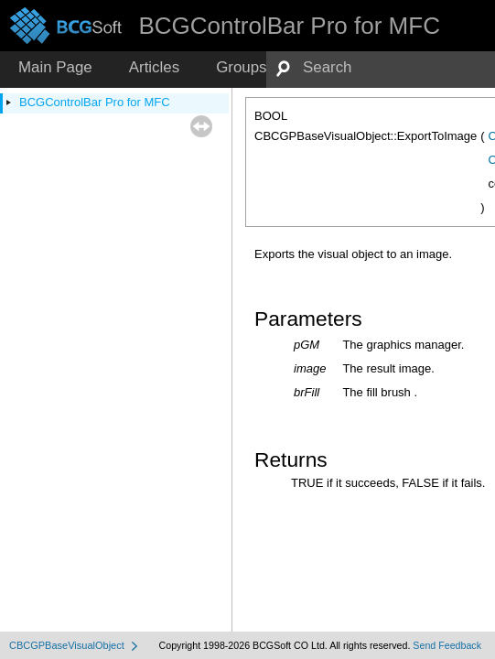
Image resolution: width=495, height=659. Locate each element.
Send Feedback (447, 645)
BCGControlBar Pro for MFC (94, 102)
